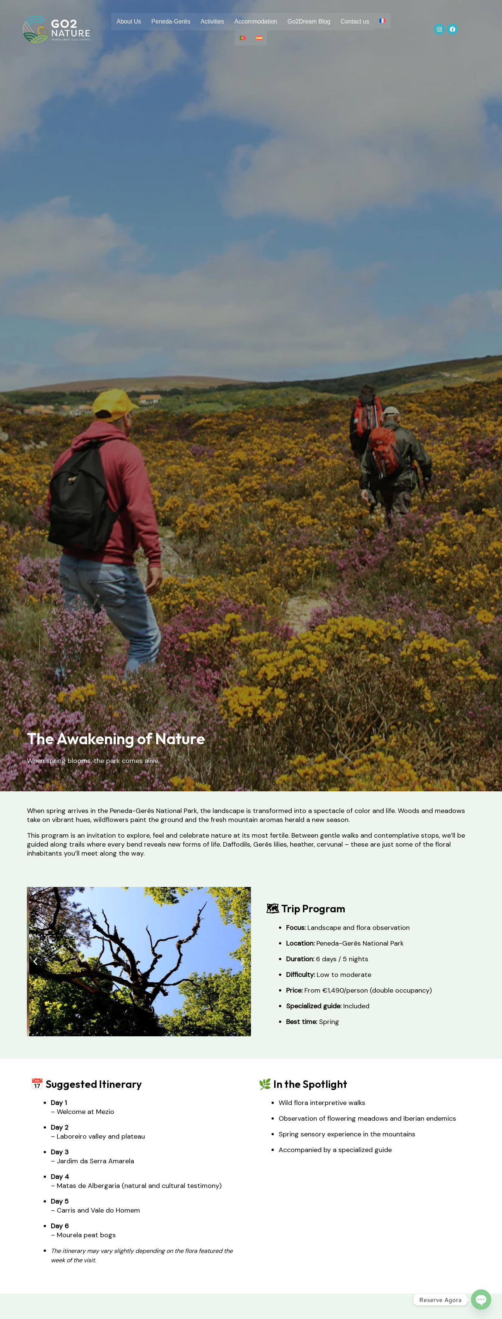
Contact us (365, 22)
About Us (135, 22)
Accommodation (264, 22)
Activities (220, 22)
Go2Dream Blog (318, 22)
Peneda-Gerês (177, 22)
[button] (35, 961)
